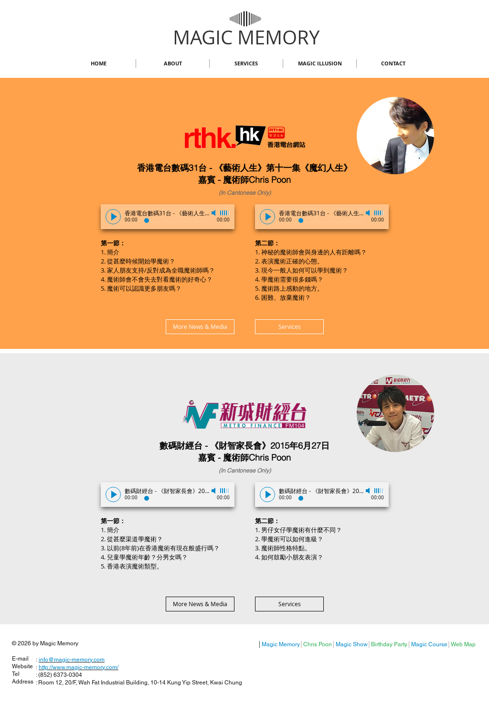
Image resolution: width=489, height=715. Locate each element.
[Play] (113, 216)
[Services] (289, 326)
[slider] (225, 212)
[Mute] (214, 213)
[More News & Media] (200, 326)
